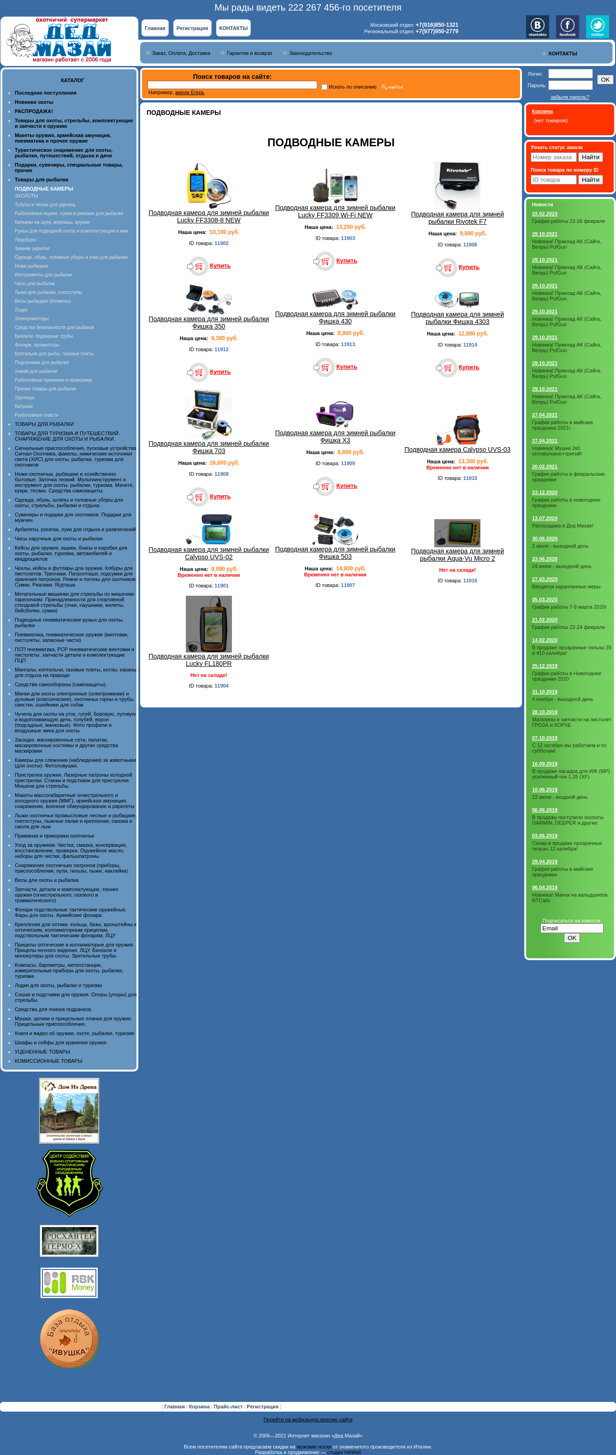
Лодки (21, 309)
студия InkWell (344, 1452)
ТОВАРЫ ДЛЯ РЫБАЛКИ (44, 424)
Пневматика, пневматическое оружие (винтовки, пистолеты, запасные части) (72, 637)
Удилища (24, 397)
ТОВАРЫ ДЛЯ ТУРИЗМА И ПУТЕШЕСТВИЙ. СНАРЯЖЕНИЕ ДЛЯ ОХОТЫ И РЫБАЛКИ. (67, 436)
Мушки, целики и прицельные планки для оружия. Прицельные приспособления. (73, 1021)
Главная (155, 28)
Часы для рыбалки (35, 283)
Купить (220, 265)
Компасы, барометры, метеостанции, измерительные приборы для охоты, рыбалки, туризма (69, 970)
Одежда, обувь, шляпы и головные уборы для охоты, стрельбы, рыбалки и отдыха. (69, 502)
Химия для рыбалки (36, 371)
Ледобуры (25, 239)
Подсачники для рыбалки (42, 362)
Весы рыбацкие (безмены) (43, 301)
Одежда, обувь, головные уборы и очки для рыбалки (71, 257)
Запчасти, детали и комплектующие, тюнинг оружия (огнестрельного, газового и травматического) (66, 894)
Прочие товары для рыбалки (45, 388)
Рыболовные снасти (36, 415)
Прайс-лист (229, 1406)
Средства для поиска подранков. (53, 1009)
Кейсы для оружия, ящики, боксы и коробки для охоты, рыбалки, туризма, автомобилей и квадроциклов (71, 553)
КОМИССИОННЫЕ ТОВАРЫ (48, 1061)
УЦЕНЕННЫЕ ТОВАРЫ (42, 1051)
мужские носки (314, 1446)
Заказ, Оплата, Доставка (181, 53)
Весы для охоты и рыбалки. (47, 880)
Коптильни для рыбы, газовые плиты (54, 353)
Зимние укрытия (32, 248)
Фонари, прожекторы (37, 344)
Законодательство (310, 53)
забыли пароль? (570, 97)
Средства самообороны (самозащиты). (61, 684)
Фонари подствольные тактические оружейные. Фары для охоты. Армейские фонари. (71, 912)
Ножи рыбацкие (31, 266)
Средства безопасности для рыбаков (54, 327)
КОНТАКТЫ (233, 28)
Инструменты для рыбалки (43, 274)
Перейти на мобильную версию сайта (308, 1419)
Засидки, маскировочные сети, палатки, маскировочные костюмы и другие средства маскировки (66, 745)
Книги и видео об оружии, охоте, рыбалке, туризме (74, 1033)
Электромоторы (31, 318)
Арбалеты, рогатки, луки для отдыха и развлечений (75, 529)
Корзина (200, 1406)
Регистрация (192, 28)
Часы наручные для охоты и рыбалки (58, 538)
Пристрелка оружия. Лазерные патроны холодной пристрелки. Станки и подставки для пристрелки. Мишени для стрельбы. (73, 780)
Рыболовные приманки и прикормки (53, 380)
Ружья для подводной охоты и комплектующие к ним (71, 231)
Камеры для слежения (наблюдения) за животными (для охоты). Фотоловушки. (75, 762)
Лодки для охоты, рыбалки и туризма (58, 985)
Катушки (24, 406)
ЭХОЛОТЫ (26, 195)
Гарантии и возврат (249, 53)
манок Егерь (189, 92)
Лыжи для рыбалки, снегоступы (48, 292)
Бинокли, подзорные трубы (44, 336)
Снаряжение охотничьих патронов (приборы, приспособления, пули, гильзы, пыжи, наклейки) (71, 868)
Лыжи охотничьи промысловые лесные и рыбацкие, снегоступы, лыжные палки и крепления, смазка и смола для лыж (76, 821)
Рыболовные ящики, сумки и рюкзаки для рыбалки (69, 213)
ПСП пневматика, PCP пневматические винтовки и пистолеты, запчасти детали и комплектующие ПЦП (74, 655)
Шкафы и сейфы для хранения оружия (60, 1042)
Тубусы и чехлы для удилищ (45, 204)
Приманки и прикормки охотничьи (54, 835)
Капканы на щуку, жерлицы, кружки (52, 222)
